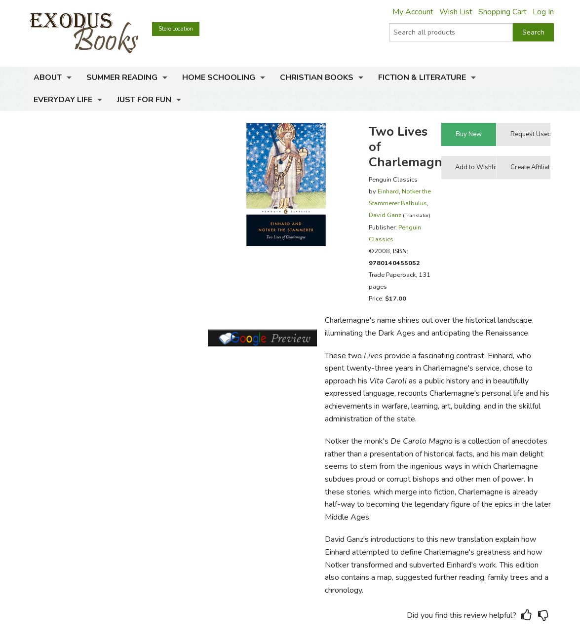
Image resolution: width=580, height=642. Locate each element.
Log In (543, 11)
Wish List (455, 11)
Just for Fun (144, 99)
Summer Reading (121, 77)
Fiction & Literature (422, 77)
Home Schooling (218, 77)
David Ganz (385, 215)
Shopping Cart (502, 11)
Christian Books (316, 77)
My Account (412, 11)
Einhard (388, 191)
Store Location (175, 29)
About (48, 77)
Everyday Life (63, 99)
